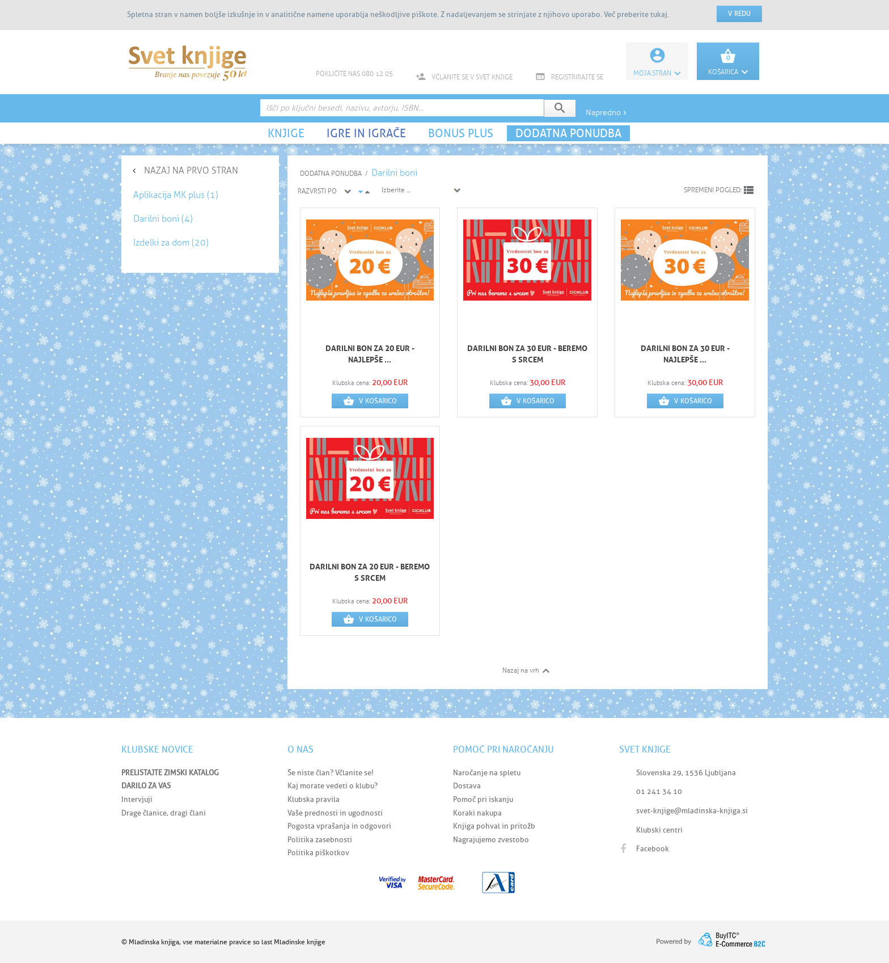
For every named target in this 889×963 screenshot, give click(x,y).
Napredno (607, 112)
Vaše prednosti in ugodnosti (335, 813)
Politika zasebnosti (319, 839)
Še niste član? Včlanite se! (330, 772)
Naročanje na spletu (486, 772)
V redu (739, 14)
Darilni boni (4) (163, 218)
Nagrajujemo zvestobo (491, 839)
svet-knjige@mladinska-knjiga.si (692, 810)
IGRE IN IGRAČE (366, 133)
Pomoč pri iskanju (483, 799)
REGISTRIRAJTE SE (569, 77)
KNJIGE (286, 133)
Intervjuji (137, 799)
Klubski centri (659, 830)
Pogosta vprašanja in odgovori (339, 826)
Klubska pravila (313, 799)
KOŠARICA (728, 72)
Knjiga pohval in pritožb (494, 826)
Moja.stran (657, 73)
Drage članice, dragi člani (163, 813)
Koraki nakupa (477, 813)
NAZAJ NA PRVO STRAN (191, 170)
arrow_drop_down (360, 191)
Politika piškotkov (318, 852)
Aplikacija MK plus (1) (175, 194)
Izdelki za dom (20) (171, 242)
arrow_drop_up (367, 192)
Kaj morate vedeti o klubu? (332, 786)
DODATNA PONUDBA (568, 133)
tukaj (658, 14)
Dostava (467, 786)
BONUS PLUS (460, 133)
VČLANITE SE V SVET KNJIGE (464, 77)
